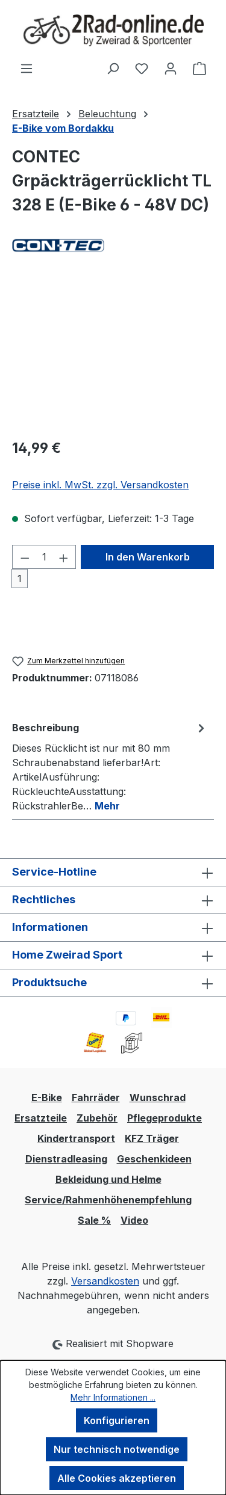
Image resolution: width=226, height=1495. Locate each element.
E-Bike (46, 1097)
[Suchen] (112, 68)
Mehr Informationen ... (113, 1397)
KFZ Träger (152, 1138)
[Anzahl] (44, 557)
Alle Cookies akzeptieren (116, 1478)
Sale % (94, 1220)
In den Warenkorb (147, 557)
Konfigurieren (116, 1420)
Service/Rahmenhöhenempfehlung (108, 1200)
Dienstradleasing (66, 1159)
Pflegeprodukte (164, 1118)
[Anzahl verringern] (24, 557)
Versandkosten (105, 1281)
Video (134, 1220)
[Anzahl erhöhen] (64, 557)
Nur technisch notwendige (117, 1449)
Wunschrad (158, 1097)
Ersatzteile (40, 1118)
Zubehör (97, 1118)
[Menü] (26, 68)
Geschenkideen (154, 1159)
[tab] (110, 766)
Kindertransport (76, 1138)
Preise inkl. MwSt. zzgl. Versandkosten (100, 485)
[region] (113, 360)
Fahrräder (96, 1097)
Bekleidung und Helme (108, 1179)
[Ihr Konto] (170, 68)
